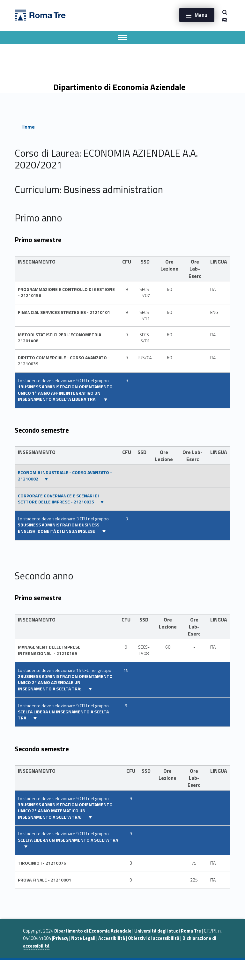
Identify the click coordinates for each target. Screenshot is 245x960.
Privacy (60, 938)
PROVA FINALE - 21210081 (44, 880)
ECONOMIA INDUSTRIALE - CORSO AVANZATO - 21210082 (65, 475)
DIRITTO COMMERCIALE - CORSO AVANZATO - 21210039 (64, 360)
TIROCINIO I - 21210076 (42, 863)
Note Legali (83, 938)
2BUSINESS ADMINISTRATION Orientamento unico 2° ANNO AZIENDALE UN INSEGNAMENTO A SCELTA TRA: (65, 682)
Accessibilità (111, 938)
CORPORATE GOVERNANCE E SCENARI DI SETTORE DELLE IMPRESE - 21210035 (58, 499)
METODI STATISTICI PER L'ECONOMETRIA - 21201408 (61, 337)
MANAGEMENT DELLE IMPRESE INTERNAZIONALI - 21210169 (49, 650)
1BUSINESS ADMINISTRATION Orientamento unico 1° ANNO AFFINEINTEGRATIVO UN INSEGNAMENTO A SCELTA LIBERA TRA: (65, 392)
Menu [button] (201, 15)
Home (28, 126)
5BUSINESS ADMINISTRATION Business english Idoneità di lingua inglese (58, 528)
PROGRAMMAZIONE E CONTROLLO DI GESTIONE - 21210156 (66, 292)
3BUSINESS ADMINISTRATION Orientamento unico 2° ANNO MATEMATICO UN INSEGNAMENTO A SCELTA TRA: (65, 810)
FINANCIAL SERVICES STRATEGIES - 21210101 (64, 312)
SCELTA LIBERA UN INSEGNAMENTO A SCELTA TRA (63, 715)
